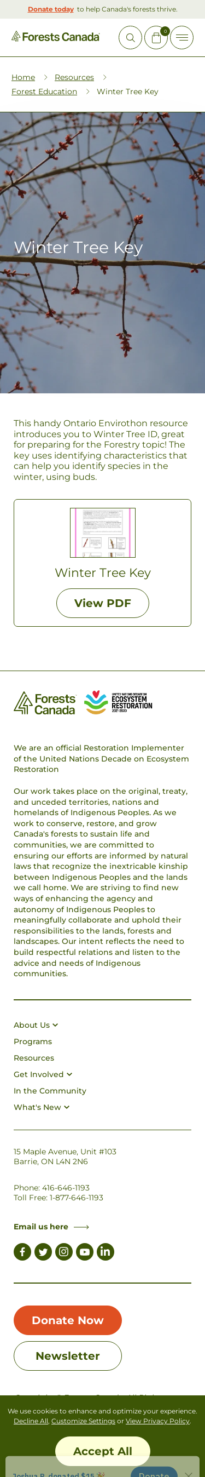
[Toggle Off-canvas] (182, 37)
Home (23, 77)
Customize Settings (83, 1421)
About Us (36, 1025)
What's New (41, 1107)
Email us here (51, 1227)
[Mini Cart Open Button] (156, 37)
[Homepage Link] (55, 38)
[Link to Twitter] (43, 1253)
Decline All (31, 1421)
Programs (33, 1041)
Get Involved (43, 1074)
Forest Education (44, 91)
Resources (74, 77)
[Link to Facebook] (22, 1253)
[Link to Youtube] (85, 1253)
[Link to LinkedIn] (105, 1253)
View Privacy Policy (158, 1421)
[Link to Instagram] (64, 1253)
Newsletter (68, 1355)
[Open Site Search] (130, 37)
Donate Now (68, 1320)
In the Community (50, 1091)
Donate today (51, 9)
